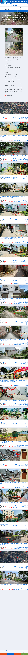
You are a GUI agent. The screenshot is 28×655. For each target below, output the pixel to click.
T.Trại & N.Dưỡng (11, 3)
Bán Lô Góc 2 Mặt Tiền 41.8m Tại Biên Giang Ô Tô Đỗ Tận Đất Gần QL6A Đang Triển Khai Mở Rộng (13, 503)
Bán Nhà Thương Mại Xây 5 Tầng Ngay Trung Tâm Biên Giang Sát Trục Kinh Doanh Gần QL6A (14, 299)
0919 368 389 (20, 652)
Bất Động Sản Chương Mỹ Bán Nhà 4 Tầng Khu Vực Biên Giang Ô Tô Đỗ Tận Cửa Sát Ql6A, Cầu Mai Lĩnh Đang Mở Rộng (13, 238)
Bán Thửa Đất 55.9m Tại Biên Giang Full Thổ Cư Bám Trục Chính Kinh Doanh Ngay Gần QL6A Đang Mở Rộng (12, 197)
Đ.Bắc (25, 163)
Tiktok (10, 654)
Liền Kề (16, 5)
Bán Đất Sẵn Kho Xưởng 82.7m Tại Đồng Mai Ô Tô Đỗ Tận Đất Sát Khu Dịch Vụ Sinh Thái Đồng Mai (14, 340)
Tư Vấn (14, 117)
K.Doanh (21, 122)
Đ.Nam (25, 224)
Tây (24, 408)
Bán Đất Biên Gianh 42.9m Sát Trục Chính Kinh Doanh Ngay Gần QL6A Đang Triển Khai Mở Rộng (13, 156)
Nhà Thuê (26, 3)
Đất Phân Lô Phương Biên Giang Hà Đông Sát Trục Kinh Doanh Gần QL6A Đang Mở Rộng (13, 544)
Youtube (18, 654)
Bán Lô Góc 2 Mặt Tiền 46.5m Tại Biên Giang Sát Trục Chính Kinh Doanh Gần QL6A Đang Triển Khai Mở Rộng (13, 320)
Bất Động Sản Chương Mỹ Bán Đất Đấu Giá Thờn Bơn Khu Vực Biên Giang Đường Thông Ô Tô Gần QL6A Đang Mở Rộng (13, 177)
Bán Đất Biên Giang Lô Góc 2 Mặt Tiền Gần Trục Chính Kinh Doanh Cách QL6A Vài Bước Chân (13, 360)
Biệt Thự (12, 5)
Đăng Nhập (25, 1)
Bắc (25, 102)
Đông (25, 367)
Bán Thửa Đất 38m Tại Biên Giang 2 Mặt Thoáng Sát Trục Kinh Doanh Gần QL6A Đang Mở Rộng (13, 524)
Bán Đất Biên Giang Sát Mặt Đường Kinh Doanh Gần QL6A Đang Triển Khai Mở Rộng (13, 279)
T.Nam (24, 122)
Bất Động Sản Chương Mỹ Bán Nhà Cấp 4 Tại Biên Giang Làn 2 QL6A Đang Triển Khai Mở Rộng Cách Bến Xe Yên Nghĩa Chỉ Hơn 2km (13, 381)
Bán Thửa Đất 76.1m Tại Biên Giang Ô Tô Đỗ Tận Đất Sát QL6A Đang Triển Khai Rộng (13, 401)
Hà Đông (1, 102)
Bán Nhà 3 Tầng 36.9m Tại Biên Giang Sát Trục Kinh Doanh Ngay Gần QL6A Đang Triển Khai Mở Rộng (14, 115)
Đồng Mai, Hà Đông (14, 21)
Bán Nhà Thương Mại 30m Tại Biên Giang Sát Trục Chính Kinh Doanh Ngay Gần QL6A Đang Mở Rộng (13, 565)
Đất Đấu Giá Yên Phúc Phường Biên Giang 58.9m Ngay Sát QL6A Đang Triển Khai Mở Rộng (13, 442)
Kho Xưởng (17, 3)
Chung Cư (22, 3)
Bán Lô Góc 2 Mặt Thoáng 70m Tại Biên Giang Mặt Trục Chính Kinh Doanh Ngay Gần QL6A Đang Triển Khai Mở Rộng (13, 258)
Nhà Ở (1, 3)
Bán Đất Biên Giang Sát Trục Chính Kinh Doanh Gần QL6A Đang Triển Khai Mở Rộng (13, 462)
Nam (24, 265)
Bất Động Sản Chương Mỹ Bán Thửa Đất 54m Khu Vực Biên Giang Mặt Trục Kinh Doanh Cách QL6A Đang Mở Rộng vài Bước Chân (14, 217)
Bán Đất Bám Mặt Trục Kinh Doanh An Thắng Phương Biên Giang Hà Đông (13, 584)
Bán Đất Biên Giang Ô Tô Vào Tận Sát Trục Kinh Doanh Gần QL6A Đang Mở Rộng (13, 422)
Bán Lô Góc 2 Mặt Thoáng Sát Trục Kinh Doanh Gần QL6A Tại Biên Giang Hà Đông (13, 483)
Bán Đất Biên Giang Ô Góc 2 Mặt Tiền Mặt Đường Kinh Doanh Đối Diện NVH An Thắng (14, 136)
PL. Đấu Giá (5, 3)
